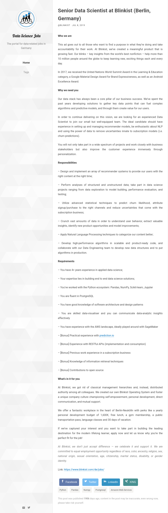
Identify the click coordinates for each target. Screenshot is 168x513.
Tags (26, 76)
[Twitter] (29, 507)
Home (26, 66)
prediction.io (107, 335)
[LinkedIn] (111, 482)
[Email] (23, 507)
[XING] (130, 482)
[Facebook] (69, 482)
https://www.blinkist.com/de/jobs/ (84, 469)
